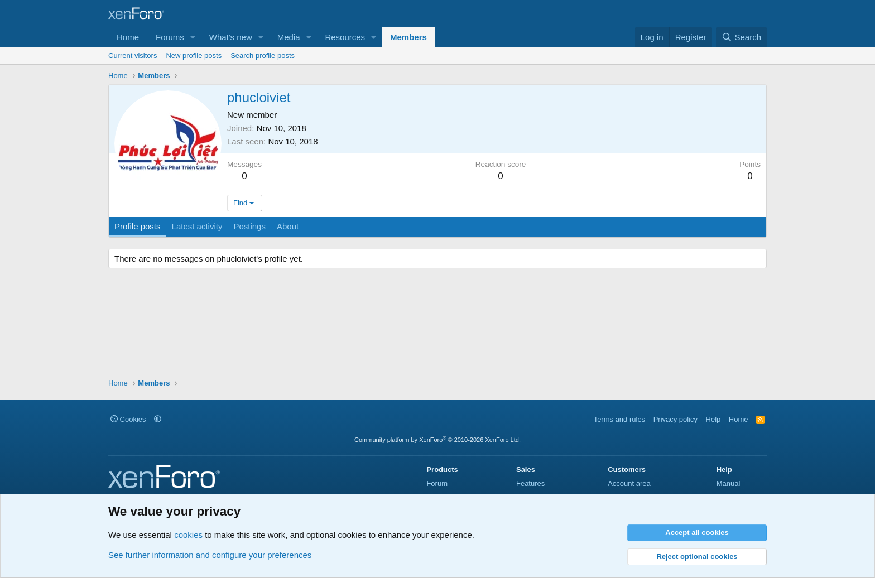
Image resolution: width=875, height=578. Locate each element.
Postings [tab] (249, 226)
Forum (437, 483)
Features (530, 483)
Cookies (128, 419)
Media (288, 37)
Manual (729, 483)
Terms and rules (619, 419)
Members (408, 37)
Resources (345, 37)
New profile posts (194, 55)
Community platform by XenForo (437, 439)
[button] (193, 37)
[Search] (741, 37)
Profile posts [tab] (137, 226)
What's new (230, 37)
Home (128, 37)
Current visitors (132, 55)
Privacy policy (675, 419)
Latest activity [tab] (197, 226)
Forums (170, 37)
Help (713, 419)
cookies (188, 535)
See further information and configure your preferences (209, 555)
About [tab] (288, 226)
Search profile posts (262, 55)
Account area (629, 483)
